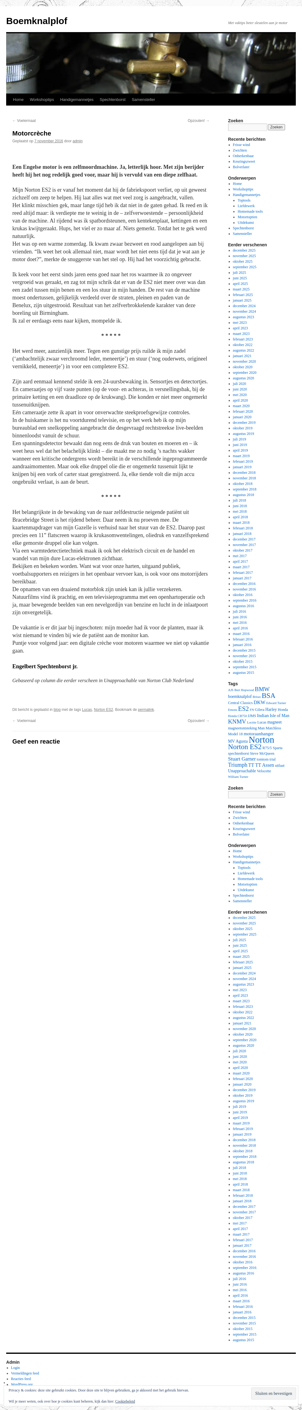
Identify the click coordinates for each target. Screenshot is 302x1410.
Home (18, 99)
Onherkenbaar (243, 156)
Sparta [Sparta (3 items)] (278, 748)
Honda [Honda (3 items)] (283, 709)
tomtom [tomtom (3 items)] (262, 759)
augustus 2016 (243, 606)
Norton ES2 (103, 709)
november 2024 (244, 311)
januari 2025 (242, 300)
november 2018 (244, 478)
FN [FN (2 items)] (252, 709)
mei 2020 (240, 395)
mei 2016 (240, 622)
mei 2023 (240, 322)
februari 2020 (243, 411)
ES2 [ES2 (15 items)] (243, 708)
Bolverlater (241, 167)
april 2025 (240, 284)
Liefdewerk (246, 206)
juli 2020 (239, 384)
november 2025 (244, 256)
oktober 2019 (243, 428)
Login (15, 1368)
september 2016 (244, 600)
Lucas (87, 709)
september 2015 (244, 667)
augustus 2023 (243, 317)
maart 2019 (241, 456)
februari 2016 (243, 639)
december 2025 (244, 250)
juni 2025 (240, 278)
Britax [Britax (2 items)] (257, 697)
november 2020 (244, 361)
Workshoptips (42, 99)
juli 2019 (239, 439)
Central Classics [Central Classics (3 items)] (240, 703)
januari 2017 (242, 578)
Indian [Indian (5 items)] (263, 715)
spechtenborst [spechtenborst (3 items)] (238, 753)
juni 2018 (240, 506)
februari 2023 (243, 339)
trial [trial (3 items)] (273, 759)
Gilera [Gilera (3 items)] (259, 709)
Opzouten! (199, 121)
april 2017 (240, 561)
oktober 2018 (243, 484)
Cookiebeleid (125, 1401)
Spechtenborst (113, 99)
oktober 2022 (243, 345)
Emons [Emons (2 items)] (232, 709)
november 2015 (244, 656)
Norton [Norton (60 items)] (261, 740)
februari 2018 (243, 528)
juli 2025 (239, 272)
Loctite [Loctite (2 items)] (251, 722)
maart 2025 (241, 289)
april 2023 (240, 328)
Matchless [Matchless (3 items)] (273, 728)
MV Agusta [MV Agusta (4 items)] (238, 741)
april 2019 (240, 450)
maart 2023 (241, 334)
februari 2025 (243, 295)
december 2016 (244, 584)
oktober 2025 (243, 261)
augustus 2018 (243, 495)
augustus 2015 (243, 672)
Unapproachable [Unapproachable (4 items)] (242, 771)
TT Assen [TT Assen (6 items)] (264, 765)
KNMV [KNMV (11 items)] (237, 721)
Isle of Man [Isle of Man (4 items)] (279, 715)
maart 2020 (241, 406)
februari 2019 (243, 461)
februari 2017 (243, 572)
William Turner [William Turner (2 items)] (238, 776)
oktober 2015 (243, 661)
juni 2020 (240, 389)
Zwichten (240, 150)
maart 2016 (241, 634)
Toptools (244, 200)
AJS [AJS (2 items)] (231, 690)
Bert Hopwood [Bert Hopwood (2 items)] (244, 690)
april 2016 (240, 628)
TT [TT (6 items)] (251, 765)
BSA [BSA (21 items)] (268, 695)
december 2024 (244, 306)
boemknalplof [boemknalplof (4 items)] (240, 696)
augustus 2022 (243, 350)
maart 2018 (241, 522)
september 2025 (244, 267)
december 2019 (244, 422)
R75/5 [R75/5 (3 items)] (267, 748)
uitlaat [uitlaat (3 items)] (279, 765)
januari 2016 (242, 645)
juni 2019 (240, 445)
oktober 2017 (243, 550)
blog (57, 709)
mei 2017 (240, 556)
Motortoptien (247, 217)
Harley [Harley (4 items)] (271, 709)
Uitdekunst (246, 222)
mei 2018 (240, 511)
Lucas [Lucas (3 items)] (262, 722)
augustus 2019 (243, 434)
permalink (146, 709)
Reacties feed (21, 1379)
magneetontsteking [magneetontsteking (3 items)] (242, 728)
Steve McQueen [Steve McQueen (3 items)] (262, 753)
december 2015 (244, 650)
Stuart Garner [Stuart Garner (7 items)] (242, 759)
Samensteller (143, 99)
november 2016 (244, 589)
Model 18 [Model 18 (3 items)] (235, 734)
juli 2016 (239, 611)
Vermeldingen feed (25, 1373)
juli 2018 (239, 500)
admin (78, 141)
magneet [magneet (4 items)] (274, 722)
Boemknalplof (36, 21)
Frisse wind (241, 145)
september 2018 (244, 489)
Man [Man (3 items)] (261, 728)
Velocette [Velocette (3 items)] (264, 771)
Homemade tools (250, 211)
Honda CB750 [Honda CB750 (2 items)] (237, 716)
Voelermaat (24, 121)
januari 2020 (242, 417)
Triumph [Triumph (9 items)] (237, 765)
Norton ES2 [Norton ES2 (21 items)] (245, 747)
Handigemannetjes (76, 99)
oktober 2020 (243, 367)
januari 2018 (242, 534)
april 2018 (240, 517)
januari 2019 (242, 467)
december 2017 (244, 539)
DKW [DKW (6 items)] (259, 702)
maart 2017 (241, 567)
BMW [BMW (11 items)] (262, 689)
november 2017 (244, 545)
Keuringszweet (244, 161)
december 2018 (244, 472)
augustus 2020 (243, 378)
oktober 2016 (243, 595)
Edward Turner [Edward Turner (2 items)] (276, 703)
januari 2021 (242, 356)
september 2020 (244, 372)
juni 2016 (240, 617)
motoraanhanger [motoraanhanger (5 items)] (259, 733)
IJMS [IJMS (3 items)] (252, 716)
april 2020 (240, 400)
